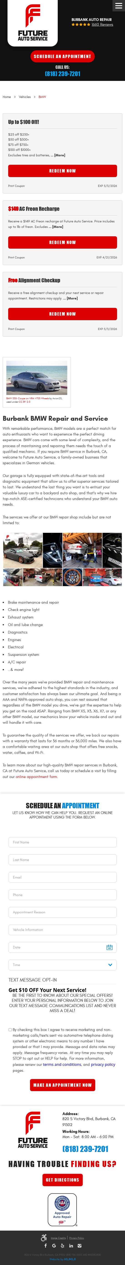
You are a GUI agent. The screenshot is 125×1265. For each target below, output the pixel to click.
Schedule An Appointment (62, 56)
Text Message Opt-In (33, 980)
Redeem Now (62, 170)
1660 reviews (102, 25)
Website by (62, 1259)
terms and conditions (62, 1064)
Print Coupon (16, 186)
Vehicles (25, 97)
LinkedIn (71, 1246)
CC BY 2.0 (24, 401)
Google (54, 1246)
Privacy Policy (76, 1238)
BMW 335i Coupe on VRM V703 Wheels (27, 398)
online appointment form (36, 777)
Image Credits (58, 1238)
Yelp (62, 1246)
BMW (42, 97)
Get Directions (62, 1180)
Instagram (79, 1246)
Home (7, 97)
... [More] (57, 155)
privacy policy (103, 1064)
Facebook (45, 1246)
